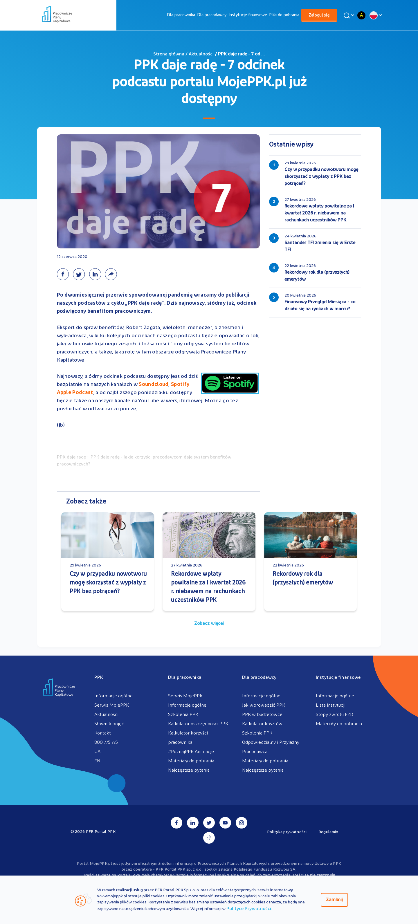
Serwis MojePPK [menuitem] (111, 705)
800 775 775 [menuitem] (106, 742)
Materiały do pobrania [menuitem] (191, 761)
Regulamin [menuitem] (328, 832)
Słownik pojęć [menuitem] (109, 724)
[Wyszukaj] (348, 15)
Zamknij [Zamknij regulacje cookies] (334, 900)
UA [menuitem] (97, 752)
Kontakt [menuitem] (102, 733)
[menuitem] (181, 15)
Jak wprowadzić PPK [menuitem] (263, 705)
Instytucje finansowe (247, 15)
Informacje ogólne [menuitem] (113, 696)
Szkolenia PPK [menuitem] (183, 714)
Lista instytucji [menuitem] (330, 705)
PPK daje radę (71, 457)
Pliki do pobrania (284, 15)
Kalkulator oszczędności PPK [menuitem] (198, 724)
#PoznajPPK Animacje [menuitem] (191, 752)
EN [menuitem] (97, 761)
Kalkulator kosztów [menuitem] (262, 724)
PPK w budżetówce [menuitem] (262, 714)
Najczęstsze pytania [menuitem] (189, 770)
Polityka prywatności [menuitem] (287, 832)
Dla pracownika (181, 15)
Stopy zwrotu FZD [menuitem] (334, 714)
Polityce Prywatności (248, 909)
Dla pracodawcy (211, 15)
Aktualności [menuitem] (106, 714)
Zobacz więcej (209, 623)
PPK (98, 677)
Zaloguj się (319, 15)
